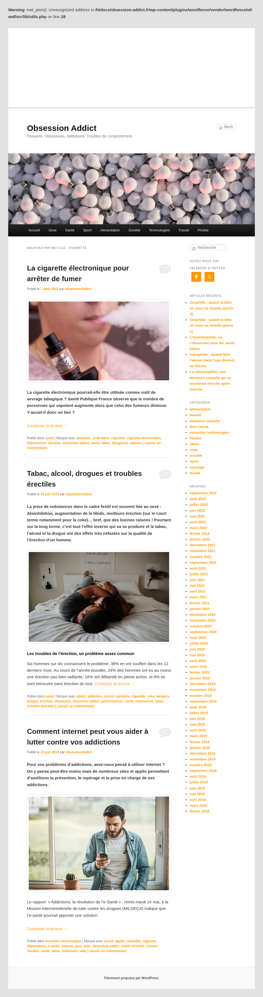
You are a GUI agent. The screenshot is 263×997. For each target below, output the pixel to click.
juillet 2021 (199, 574)
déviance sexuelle (205, 421)
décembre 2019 (202, 684)
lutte (86, 946)
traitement (70, 951)
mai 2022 (197, 516)
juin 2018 (197, 788)
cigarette (118, 438)
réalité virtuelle (132, 946)
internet (67, 946)
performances (112, 701)
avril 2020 (198, 661)
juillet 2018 (199, 782)
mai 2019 (197, 724)
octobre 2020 (201, 626)
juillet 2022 (199, 504)
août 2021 (198, 568)
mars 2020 (198, 667)
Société (134, 230)
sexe (194, 450)
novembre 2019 (203, 690)
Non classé (199, 427)
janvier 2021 (200, 609)
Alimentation (110, 230)
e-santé (53, 946)
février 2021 (199, 603)
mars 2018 (198, 805)
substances (144, 701)
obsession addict (75, 443)
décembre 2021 (202, 545)
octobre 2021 (201, 557)
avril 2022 (198, 522)
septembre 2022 (203, 493)
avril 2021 (198, 591)
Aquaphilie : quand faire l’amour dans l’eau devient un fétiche (212, 360)
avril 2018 (198, 800)
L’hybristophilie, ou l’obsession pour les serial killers (212, 343)
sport (194, 461)
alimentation (200, 409)
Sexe (52, 230)
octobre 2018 (201, 765)
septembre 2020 (203, 632)
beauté (195, 415)
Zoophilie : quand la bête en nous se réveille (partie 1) (211, 325)
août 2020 (198, 638)
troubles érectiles (40, 706)
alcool (109, 696)
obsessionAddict (78, 289)
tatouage (197, 467)
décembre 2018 (202, 753)
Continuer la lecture (47, 425)
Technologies (159, 230)
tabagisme (120, 443)
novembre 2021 (203, 551)
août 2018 (198, 776)
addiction (83, 438)
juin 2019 (197, 719)
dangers (162, 696)
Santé (69, 230)
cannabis (122, 696)
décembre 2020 (202, 615)
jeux (78, 946)
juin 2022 (197, 510)
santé (49, 438)
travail (195, 473)
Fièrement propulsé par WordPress (131, 978)
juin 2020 (197, 649)
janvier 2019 (200, 748)
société (196, 455)
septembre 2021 (203, 563)
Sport (87, 230)
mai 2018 (197, 794)
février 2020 (199, 672)
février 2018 (199, 811)
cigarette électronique (144, 438)
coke (150, 696)
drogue (32, 701)
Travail (183, 230)
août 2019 (198, 707)
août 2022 (198, 499)
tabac (106, 443)
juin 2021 (197, 580)
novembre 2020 (203, 620)
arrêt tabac (101, 438)
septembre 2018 (203, 771)
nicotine (54, 443)
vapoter (136, 443)
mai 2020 (197, 655)
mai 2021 (197, 586)
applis (120, 941)
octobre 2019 (201, 696)
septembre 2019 (203, 701)
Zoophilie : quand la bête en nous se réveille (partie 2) (211, 308)
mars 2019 (198, 736)
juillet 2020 (199, 643)
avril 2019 (198, 730)
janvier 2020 (200, 678)
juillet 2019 (199, 713)
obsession (62, 701)
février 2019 (199, 742)
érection (46, 701)
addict (81, 696)
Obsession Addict (61, 128)
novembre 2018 (203, 759)
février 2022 (199, 533)
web (83, 951)
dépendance (36, 443)
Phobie (203, 230)
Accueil (34, 230)
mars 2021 (198, 597)
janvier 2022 (200, 539)
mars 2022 (198, 528)
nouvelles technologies (63, 941)
